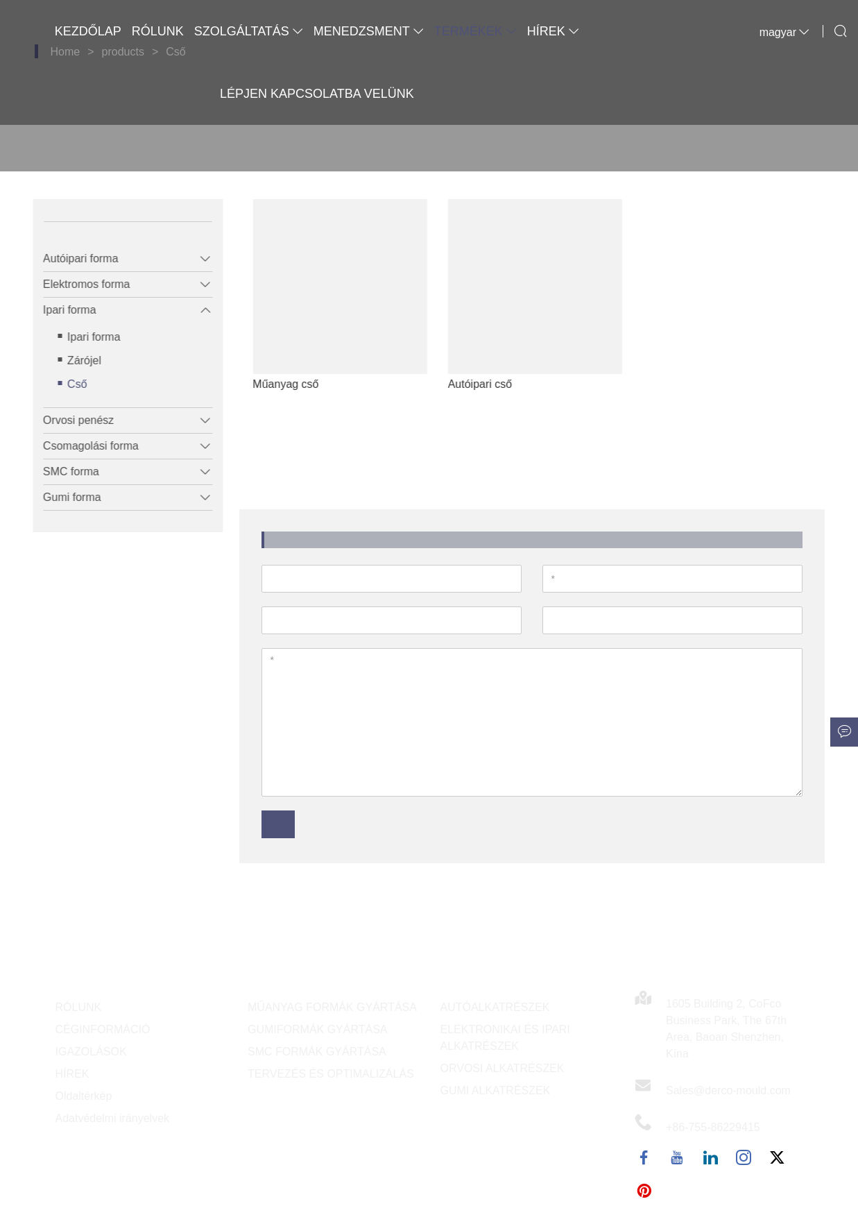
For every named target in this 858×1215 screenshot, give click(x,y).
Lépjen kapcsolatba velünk (317, 94)
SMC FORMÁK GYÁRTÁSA (317, 1051)
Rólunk (158, 31)
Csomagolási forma (83, 446)
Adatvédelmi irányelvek (112, 1118)
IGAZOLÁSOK (91, 1051)
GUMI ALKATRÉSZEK (495, 1090)
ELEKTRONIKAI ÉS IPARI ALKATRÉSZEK (505, 1037)
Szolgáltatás (248, 31)
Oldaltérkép (83, 1096)
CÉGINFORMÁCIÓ (103, 1029)
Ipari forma (61, 310)
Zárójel (77, 360)
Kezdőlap (88, 31)
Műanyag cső (309, 384)
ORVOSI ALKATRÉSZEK (502, 1068)
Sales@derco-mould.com (728, 1090)
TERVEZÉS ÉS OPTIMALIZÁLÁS (331, 1074)
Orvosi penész (70, 420)
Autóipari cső (503, 384)
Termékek (475, 31)
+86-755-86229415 (713, 1127)
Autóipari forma (73, 258)
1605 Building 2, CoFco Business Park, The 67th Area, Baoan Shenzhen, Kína (726, 1029)
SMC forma (63, 471)
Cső (69, 384)
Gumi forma (64, 497)
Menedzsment (369, 31)
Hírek (553, 31)
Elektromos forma (78, 284)
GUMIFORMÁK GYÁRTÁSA (318, 1029)
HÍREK (72, 1074)
